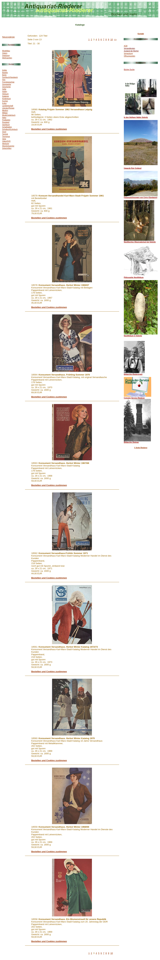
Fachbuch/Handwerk (10, 77)
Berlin (4, 75)
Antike (4, 70)
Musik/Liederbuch (8, 115)
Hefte (4, 89)
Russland (5, 122)
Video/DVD (6, 141)
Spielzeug (6, 55)
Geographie (6, 84)
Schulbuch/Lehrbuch (10, 129)
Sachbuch (6, 125)
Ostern (4, 53)
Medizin (5, 110)
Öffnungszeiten (129, 56)
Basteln (5, 73)
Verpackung (128, 53)
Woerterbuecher (8, 146)
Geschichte (6, 87)
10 (111, 39)
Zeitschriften (6, 148)
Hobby (4, 91)
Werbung (5, 144)
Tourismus (6, 136)
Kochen (5, 101)
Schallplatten (7, 127)
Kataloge (5, 96)
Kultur (4, 103)
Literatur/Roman (8, 108)
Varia (4, 139)
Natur (4, 117)
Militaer (5, 113)
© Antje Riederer (140, 448)
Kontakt (141, 34)
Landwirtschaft (7, 106)
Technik (5, 134)
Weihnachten (7, 58)
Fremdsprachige (8, 82)
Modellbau (6, 51)
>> (115, 39)
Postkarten (6, 120)
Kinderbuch (6, 99)
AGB (125, 46)
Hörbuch (5, 94)
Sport (4, 132)
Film (3, 80)
